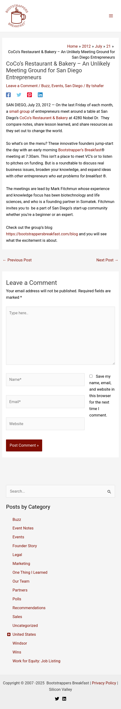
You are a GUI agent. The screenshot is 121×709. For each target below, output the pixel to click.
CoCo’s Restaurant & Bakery (44, 118)
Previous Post (17, 260)
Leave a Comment (22, 86)
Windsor (19, 643)
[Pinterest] (29, 94)
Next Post (107, 260)
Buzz (45, 86)
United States (24, 634)
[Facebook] (8, 94)
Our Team (20, 581)
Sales (17, 616)
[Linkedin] (40, 94)
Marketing (21, 563)
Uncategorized (25, 625)
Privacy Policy (104, 683)
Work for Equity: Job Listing (36, 661)
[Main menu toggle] (110, 16)
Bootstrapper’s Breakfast (79, 150)
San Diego (74, 86)
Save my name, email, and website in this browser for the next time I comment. (102, 395)
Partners (19, 590)
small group (19, 111)
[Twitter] (19, 94)
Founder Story (24, 546)
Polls (16, 599)
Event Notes (23, 528)
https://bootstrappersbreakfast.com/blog (42, 234)
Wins (16, 652)
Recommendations (29, 608)
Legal (17, 554)
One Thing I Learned (29, 572)
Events (57, 86)
